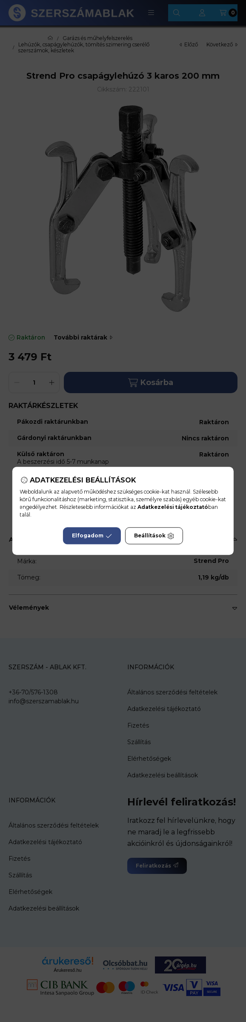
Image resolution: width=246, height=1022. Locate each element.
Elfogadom (92, 536)
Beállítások (154, 536)
